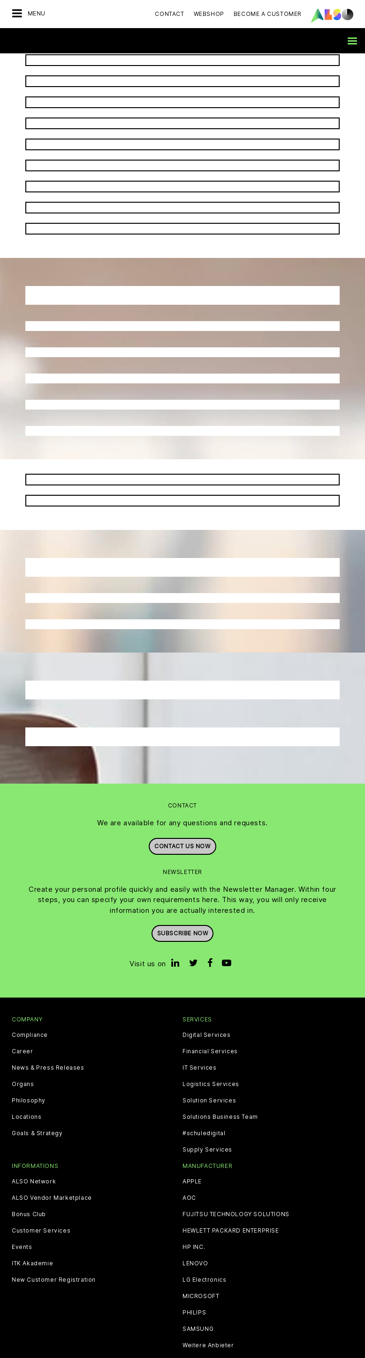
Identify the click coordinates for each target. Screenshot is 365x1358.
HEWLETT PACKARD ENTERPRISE (230, 1230)
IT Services (199, 1067)
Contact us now (182, 846)
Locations (26, 1117)
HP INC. (193, 1247)
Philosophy (29, 1100)
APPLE (192, 1181)
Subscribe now (182, 933)
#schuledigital (203, 1133)
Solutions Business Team (220, 1117)
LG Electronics (204, 1280)
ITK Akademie (32, 1263)
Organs (23, 1084)
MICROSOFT (200, 1296)
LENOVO (195, 1263)
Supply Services (207, 1149)
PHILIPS (194, 1312)
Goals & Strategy (37, 1133)
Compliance (30, 1035)
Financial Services (210, 1051)
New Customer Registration (54, 1280)
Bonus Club (29, 1214)
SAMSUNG (197, 1329)
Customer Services (41, 1230)
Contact (169, 13)
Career (22, 1051)
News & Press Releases (48, 1067)
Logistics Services (210, 1084)
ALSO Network (34, 1181)
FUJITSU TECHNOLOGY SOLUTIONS (235, 1214)
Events (22, 1247)
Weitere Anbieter (208, 1345)
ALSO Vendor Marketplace (52, 1198)
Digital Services (206, 1035)
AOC (189, 1198)
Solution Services (209, 1100)
